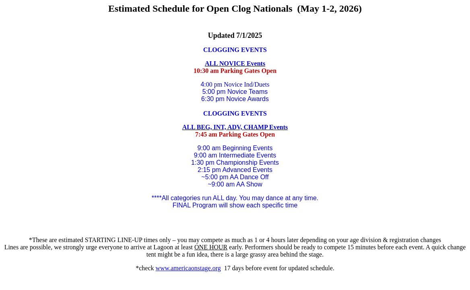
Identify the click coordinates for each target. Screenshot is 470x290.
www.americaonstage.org (188, 268)
